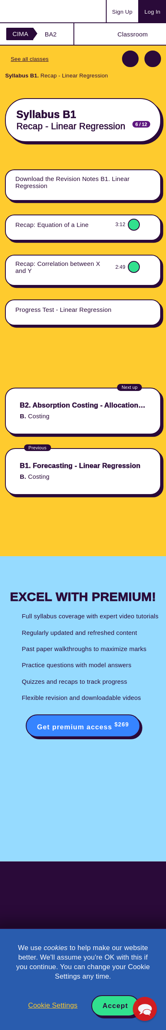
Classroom (132, 34)
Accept (115, 1006)
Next (152, 59)
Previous (130, 59)
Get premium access (83, 726)
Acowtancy (39, 11)
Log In (152, 12)
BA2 (51, 34)
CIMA (20, 33)
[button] (145, 1009)
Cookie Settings (53, 1005)
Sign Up (122, 12)
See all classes (30, 59)
